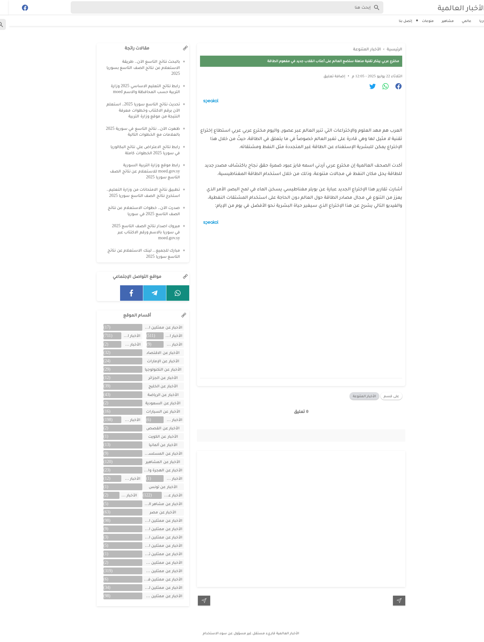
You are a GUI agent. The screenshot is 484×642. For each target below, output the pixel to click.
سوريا (475, 21)
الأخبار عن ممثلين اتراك (153, 520)
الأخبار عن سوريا (163, 495)
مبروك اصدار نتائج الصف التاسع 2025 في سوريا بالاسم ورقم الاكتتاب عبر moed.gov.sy (137, 231)
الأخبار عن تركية (122, 478)
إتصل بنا (396, 21)
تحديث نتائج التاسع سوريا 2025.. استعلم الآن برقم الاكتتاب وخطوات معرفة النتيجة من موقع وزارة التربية (134, 110)
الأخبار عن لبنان (119, 495)
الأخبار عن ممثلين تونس (153, 553)
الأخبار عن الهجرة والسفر (153, 470)
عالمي (457, 21)
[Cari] (3, 9)
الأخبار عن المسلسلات (153, 453)
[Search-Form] (218, 7)
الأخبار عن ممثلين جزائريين (153, 562)
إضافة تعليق (325, 76)
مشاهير (439, 21)
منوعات (419, 21)
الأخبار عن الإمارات (154, 361)
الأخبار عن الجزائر (154, 377)
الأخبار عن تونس (154, 486)
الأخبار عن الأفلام (122, 344)
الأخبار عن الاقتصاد (154, 352)
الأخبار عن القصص (154, 428)
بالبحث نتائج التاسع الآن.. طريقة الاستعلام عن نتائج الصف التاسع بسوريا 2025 (134, 67)
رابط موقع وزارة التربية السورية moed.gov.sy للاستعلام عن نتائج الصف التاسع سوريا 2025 (136, 171)
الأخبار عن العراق (164, 419)
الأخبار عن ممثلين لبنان (153, 587)
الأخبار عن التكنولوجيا (154, 369)
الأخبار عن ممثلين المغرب (153, 545)
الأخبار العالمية (452, 7)
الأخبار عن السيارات (154, 411)
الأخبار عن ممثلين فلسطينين (153, 579)
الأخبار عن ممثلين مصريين (153, 595)
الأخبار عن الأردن (164, 344)
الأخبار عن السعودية (154, 403)
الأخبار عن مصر (154, 512)
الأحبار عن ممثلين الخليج (153, 327)
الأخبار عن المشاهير (154, 461)
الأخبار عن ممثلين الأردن (153, 537)
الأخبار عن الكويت (154, 436)
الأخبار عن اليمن (164, 478)
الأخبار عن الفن (122, 419)
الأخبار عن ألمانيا (154, 444)
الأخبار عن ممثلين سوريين (153, 570)
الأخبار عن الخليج (154, 386)
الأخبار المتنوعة (355, 396)
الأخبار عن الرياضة (154, 394)
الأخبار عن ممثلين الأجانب (153, 528)
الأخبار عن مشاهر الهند (153, 503)
